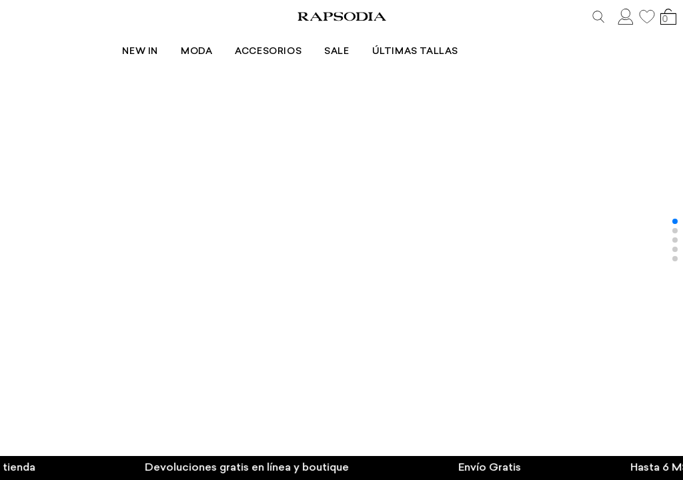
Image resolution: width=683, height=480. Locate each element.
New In (191, 38)
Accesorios (319, 38)
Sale (388, 38)
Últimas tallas (466, 38)
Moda (247, 38)
